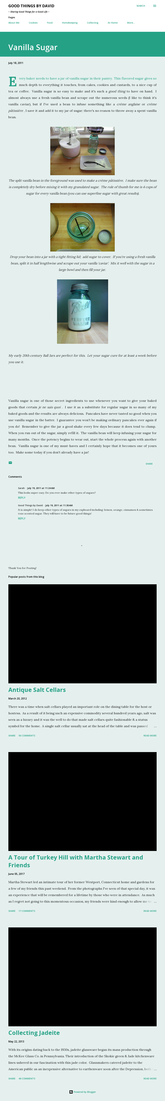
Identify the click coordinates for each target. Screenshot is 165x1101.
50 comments (27, 735)
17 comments (27, 910)
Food (50, 22)
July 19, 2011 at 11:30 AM (59, 505)
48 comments (27, 1078)
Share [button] (149, 463)
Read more (150, 735)
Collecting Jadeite (34, 1033)
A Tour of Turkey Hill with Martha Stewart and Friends (75, 861)
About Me (13, 22)
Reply (21, 497)
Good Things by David (31, 5)
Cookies (33, 22)
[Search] (140, 6)
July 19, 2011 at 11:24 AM (41, 488)
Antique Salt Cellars (37, 690)
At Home (113, 22)
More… (131, 22)
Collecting (92, 22)
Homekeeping (70, 22)
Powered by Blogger (82, 1091)
